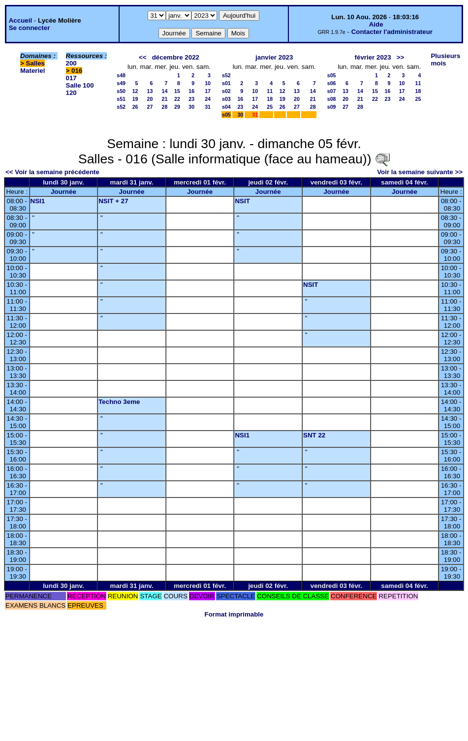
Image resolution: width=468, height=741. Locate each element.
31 (208, 107)
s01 (226, 83)
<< (143, 57)
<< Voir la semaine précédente (52, 172)
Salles (35, 63)
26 (135, 107)
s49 (121, 83)
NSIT (242, 201)
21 (165, 99)
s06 (331, 83)
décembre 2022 (175, 57)
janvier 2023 (274, 57)
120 (71, 92)
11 (270, 91)
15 (177, 91)
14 (165, 91)
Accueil (20, 20)
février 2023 (373, 57)
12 (135, 91)
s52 (121, 107)
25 (270, 107)
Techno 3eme (119, 401)
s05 (226, 115)
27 (150, 107)
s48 (121, 75)
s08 (331, 99)
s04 (226, 107)
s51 (121, 99)
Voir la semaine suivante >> (420, 172)
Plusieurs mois (445, 59)
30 (191, 107)
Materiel (32, 70)
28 (165, 107)
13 (150, 91)
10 (208, 83)
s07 (331, 91)
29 (177, 107)
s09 (331, 107)
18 (270, 99)
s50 (121, 91)
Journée (63, 191)
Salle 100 (80, 85)
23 (191, 99)
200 (71, 63)
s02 (226, 91)
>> (401, 57)
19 (135, 99)
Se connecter (29, 27)
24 (208, 99)
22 (177, 99)
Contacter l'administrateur (392, 31)
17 (208, 91)
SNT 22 (314, 435)
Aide (376, 24)
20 (150, 99)
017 (71, 78)
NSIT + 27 (113, 201)
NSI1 (38, 201)
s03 (226, 99)
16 (191, 91)
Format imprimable (234, 614)
